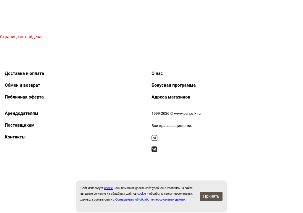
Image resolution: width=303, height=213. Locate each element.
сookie (108, 188)
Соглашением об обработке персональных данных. (150, 199)
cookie (141, 193)
